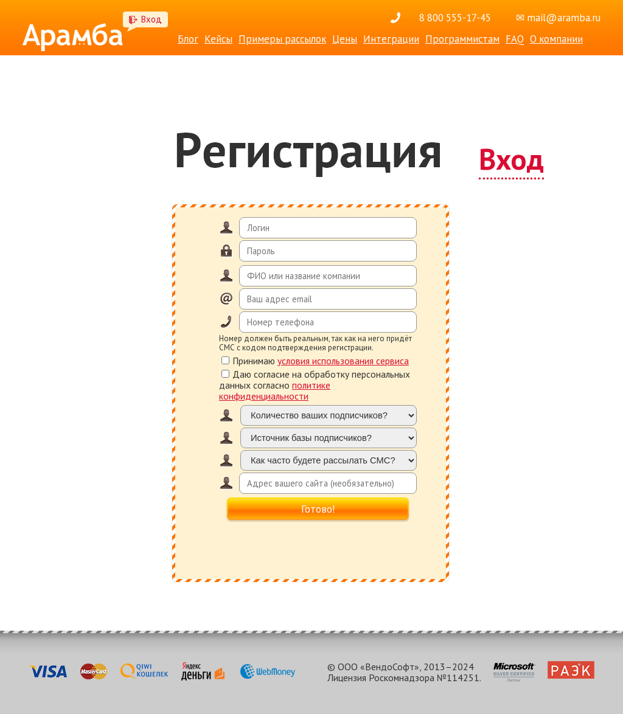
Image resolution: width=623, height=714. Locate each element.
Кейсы (218, 39)
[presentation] (318, 547)
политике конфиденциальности (274, 390)
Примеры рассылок (282, 39)
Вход (151, 19)
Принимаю (315, 361)
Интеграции (391, 39)
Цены (344, 39)
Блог (188, 39)
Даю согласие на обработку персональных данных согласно (314, 385)
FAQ (515, 39)
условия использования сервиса (343, 361)
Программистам (462, 39)
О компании (556, 39)
